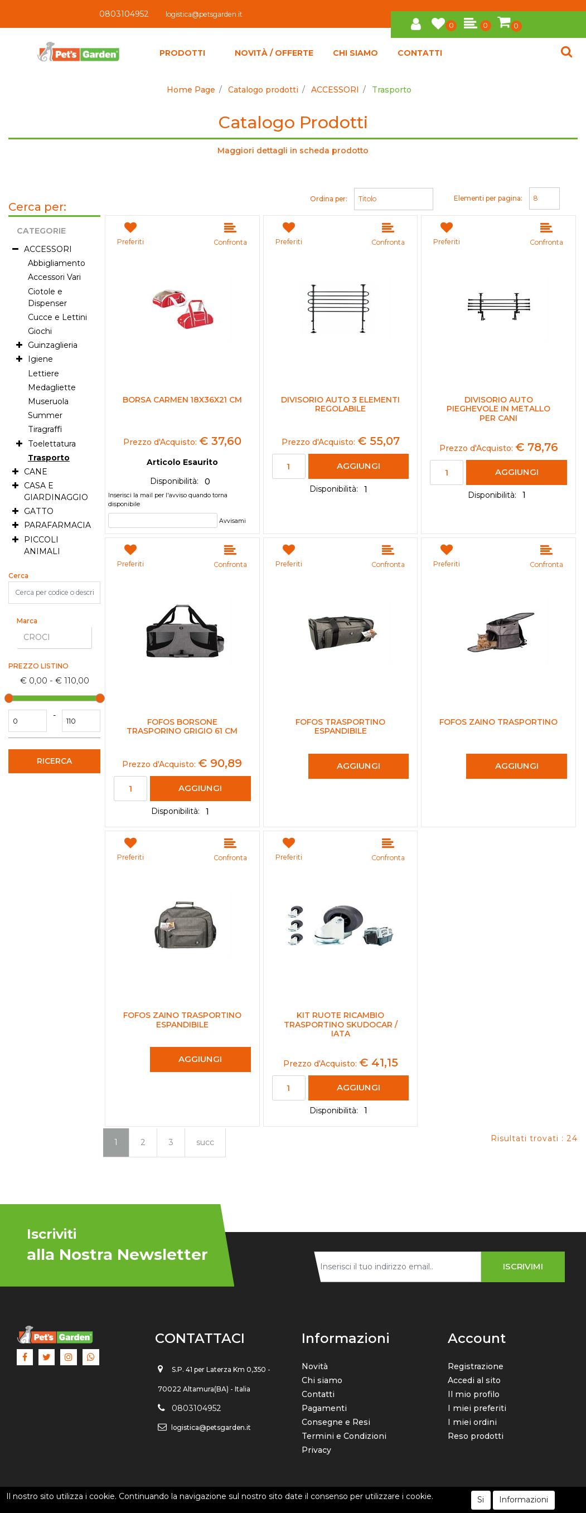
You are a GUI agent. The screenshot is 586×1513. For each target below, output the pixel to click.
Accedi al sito (474, 1380)
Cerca (18, 575)
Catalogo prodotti (263, 90)
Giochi (40, 331)
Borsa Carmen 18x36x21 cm (182, 400)
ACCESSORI (335, 90)
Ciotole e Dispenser (47, 297)
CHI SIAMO (355, 53)
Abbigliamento (56, 263)
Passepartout (317, 1500)
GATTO (39, 511)
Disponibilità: (175, 481)
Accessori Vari (54, 277)
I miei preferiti (477, 1408)
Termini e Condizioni (344, 1436)
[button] (416, 22)
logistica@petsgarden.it (204, 14)
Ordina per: (328, 199)
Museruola (48, 401)
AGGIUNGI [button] (358, 465)
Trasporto (391, 90)
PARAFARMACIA (57, 525)
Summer (45, 415)
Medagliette (52, 387)
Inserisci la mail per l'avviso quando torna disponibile (167, 500)
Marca (27, 621)
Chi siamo (322, 1380)
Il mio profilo (474, 1394)
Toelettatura (52, 444)
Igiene (40, 359)
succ (205, 1142)
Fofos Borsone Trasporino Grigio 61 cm (182, 726)
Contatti (318, 1394)
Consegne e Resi (336, 1422)
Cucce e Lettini (57, 317)
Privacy (316, 1450)
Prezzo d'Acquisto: (160, 442)
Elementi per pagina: (488, 198)
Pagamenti (324, 1408)
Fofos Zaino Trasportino (498, 722)
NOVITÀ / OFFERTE (274, 53)
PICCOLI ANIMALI (42, 545)
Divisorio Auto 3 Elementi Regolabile (340, 404)
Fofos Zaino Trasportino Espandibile (182, 1020)
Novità (315, 1366)
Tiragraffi (45, 429)
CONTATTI (420, 53)
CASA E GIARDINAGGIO (56, 491)
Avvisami (232, 521)
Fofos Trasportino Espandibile (340, 726)
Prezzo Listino (38, 666)
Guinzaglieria (53, 345)
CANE (35, 472)
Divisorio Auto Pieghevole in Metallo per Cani (498, 409)
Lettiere (43, 373)
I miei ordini (472, 1422)
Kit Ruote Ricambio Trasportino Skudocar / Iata (341, 1025)
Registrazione (475, 1366)
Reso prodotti (475, 1436)
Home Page (191, 90)
